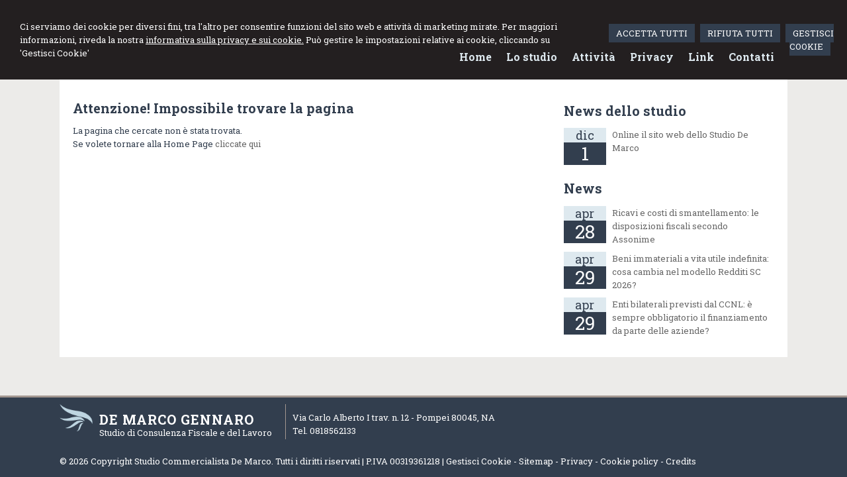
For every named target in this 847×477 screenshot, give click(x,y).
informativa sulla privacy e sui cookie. (225, 40)
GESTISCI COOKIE (811, 39)
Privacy (576, 461)
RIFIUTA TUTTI (740, 33)
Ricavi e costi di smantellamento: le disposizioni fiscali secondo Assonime (685, 226)
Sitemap (536, 461)
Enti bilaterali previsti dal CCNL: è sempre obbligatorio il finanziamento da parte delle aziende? (690, 317)
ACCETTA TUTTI (652, 33)
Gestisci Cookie (479, 461)
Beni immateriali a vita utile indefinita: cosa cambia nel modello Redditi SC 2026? (690, 271)
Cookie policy (629, 461)
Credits (681, 461)
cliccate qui (238, 144)
